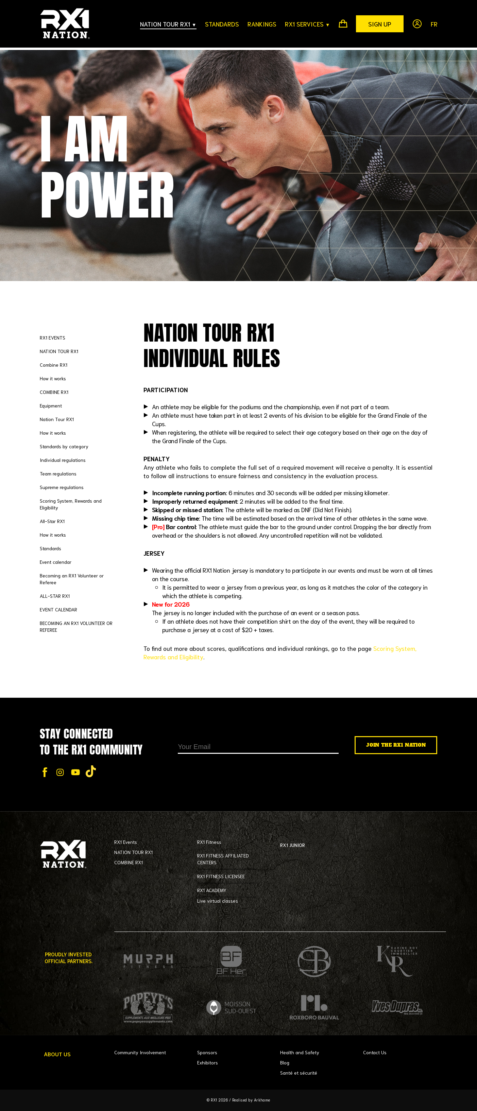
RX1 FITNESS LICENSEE (221, 876)
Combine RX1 (53, 365)
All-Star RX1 (52, 521)
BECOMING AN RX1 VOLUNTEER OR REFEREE (76, 626)
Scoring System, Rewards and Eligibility (71, 504)
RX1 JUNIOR (309, 845)
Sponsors (207, 1052)
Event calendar (55, 562)
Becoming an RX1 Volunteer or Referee (72, 578)
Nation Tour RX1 (57, 419)
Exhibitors (207, 1062)
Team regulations (58, 473)
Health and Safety (299, 1052)
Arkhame (262, 1099)
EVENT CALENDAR (58, 609)
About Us (57, 1054)
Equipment (51, 405)
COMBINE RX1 (54, 392)
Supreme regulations (62, 487)
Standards (50, 548)
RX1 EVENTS (52, 337)
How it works (53, 378)
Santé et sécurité (298, 1073)
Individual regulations (63, 460)
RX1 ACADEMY (211, 890)
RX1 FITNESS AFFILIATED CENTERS (223, 858)
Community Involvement (140, 1052)
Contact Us (375, 1052)
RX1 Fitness (209, 842)
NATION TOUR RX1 (59, 351)
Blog (284, 1062)
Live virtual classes (217, 901)
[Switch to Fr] (430, 24)
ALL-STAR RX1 (55, 596)
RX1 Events (125, 842)
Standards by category (64, 446)
